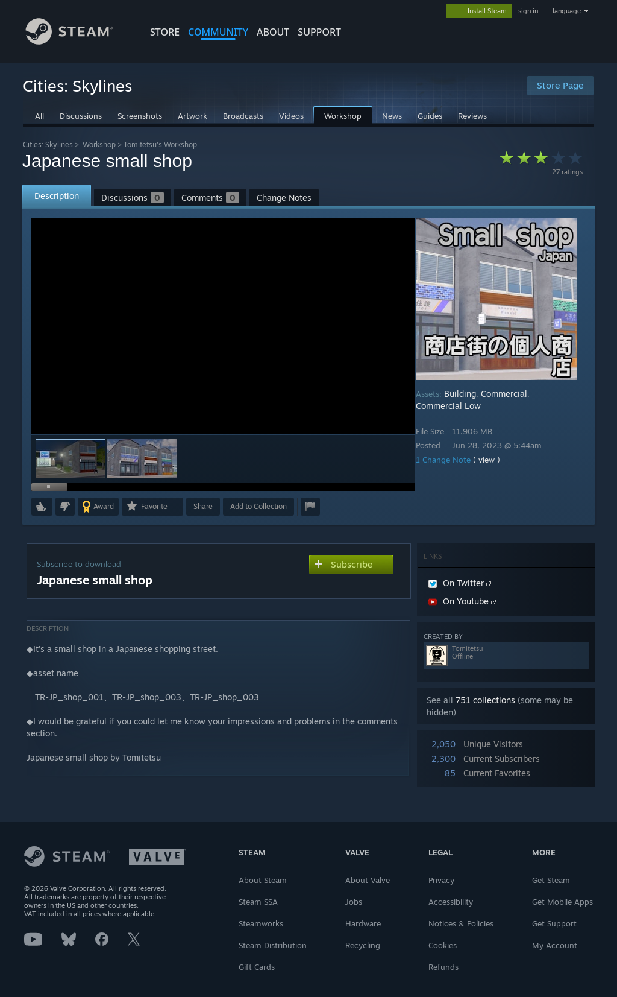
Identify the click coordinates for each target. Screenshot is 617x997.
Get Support (554, 923)
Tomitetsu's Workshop (160, 144)
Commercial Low (456, 405)
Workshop (99, 144)
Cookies (442, 945)
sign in (528, 11)
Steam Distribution (273, 945)
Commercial (512, 393)
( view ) (495, 459)
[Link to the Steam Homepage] (78, 41)
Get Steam (551, 880)
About (273, 32)
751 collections (485, 700)
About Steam (263, 880)
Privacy (441, 880)
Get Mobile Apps (562, 902)
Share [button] (203, 506)
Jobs (353, 902)
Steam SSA (258, 902)
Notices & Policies (460, 923)
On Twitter (459, 583)
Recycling (362, 945)
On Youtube (462, 601)
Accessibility (450, 902)
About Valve (367, 880)
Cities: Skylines (48, 144)
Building (468, 393)
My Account (554, 945)
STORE (165, 32)
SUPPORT (319, 32)
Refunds (443, 967)
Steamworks (261, 923)
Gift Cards (257, 967)
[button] (142, 458)
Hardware (363, 923)
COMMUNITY (218, 32)
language (567, 11)
